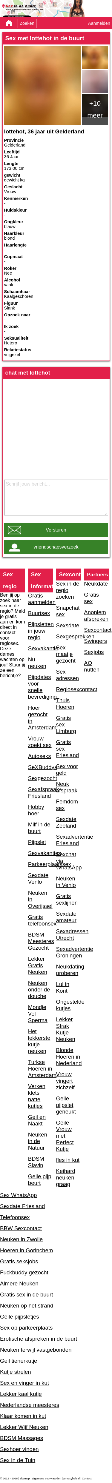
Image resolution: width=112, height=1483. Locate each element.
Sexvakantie (40, 648)
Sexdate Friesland (22, 1206)
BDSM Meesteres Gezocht (40, 941)
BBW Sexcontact (21, 1228)
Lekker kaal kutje (21, 1394)
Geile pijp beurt (39, 1179)
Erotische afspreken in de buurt (38, 1339)
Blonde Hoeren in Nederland (68, 1056)
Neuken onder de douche (39, 989)
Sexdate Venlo (38, 878)
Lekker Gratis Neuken (37, 965)
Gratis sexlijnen (67, 899)
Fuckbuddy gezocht (24, 1272)
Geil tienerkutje (18, 1361)
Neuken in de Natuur (37, 1141)
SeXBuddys (40, 767)
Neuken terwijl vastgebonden (36, 1350)
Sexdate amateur (66, 917)
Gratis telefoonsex (40, 920)
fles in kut (68, 1160)
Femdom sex (67, 804)
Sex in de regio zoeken (67, 590)
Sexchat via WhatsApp (68, 861)
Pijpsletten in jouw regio (40, 630)
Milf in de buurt (39, 827)
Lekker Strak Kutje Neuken (65, 1029)
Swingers (95, 641)
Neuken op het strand (26, 1305)
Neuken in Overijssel (40, 899)
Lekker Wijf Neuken (24, 1427)
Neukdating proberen (68, 969)
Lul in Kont (63, 987)
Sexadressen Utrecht (68, 934)
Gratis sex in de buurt (26, 1294)
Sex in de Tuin (17, 1460)
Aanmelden (99, 23)
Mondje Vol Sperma (37, 1013)
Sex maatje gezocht (66, 654)
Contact (86, 1478)
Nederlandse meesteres (29, 1405)
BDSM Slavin (36, 1162)
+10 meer (95, 109)
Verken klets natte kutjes (36, 1096)
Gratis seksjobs (19, 1261)
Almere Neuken (19, 1283)
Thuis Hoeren (65, 703)
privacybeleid (71, 1478)
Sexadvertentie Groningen (68, 952)
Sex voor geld (67, 769)
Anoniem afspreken (96, 615)
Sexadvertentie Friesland (68, 840)
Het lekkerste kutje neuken (39, 1041)
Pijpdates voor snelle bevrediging (40, 687)
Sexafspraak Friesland (40, 792)
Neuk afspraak (67, 787)
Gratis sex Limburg (66, 724)
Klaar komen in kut (23, 1416)
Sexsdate (67, 625)
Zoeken (27, 23)
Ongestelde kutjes (68, 1005)
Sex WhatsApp (18, 1195)
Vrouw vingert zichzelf (65, 1081)
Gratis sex (91, 598)
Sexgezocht (40, 778)
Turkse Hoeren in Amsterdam (40, 1068)
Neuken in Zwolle (21, 1239)
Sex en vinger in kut (24, 1383)
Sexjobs (94, 652)
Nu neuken (37, 662)
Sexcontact (96, 630)
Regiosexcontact (68, 689)
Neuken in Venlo (66, 881)
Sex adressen (67, 675)
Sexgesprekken (68, 636)
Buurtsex (39, 613)
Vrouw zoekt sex (40, 741)
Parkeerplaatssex (40, 864)
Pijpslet (37, 842)
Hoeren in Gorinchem (26, 1250)
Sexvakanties (40, 853)
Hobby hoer (36, 810)
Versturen (56, 529)
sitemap (25, 1478)
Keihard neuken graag (65, 1177)
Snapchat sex (68, 611)
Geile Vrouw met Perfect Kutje (65, 1135)
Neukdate (96, 583)
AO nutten (91, 666)
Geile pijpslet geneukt (66, 1105)
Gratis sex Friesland (67, 748)
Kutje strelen (15, 1372)
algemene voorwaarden (46, 1478)
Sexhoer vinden (19, 1449)
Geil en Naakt (37, 1120)
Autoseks (39, 756)
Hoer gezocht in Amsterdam (40, 718)
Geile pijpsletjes (19, 1316)
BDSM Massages (21, 1438)
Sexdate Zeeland (66, 822)
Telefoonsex (15, 1217)
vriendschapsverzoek (55, 546)
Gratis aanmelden (40, 598)
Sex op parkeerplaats (26, 1328)
